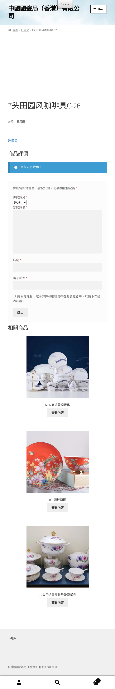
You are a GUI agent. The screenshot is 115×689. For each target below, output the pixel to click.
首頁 (15, 30)
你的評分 (20, 197)
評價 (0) (13, 140)
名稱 (17, 260)
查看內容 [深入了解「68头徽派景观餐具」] (57, 413)
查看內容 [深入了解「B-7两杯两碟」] (57, 508)
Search (57, 682)
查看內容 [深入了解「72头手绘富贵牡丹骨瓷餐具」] (57, 602)
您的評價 (20, 207)
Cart (89, 679)
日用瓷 (25, 30)
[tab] (57, 140)
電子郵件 (20, 278)
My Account (19, 682)
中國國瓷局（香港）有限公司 (43, 12)
